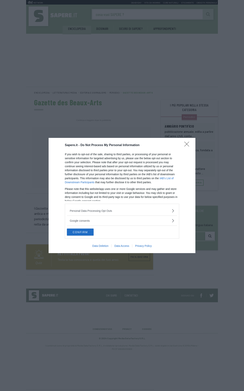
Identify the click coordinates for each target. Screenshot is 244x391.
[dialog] (122, 195)
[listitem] (122, 211)
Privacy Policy (143, 246)
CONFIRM (84, 232)
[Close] (188, 145)
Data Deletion (100, 246)
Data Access (121, 246)
